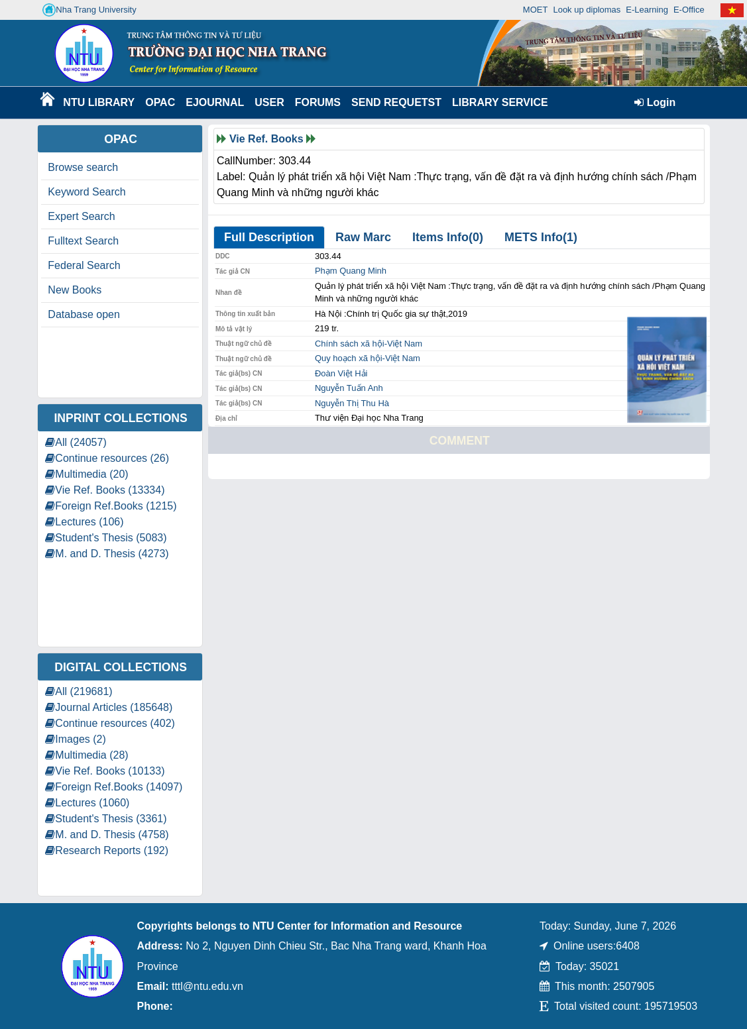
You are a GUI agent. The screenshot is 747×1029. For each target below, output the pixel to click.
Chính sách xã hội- (351, 344)
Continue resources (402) (110, 723)
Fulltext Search (83, 240)
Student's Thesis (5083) (105, 537)
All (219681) (78, 691)
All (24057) (75, 442)
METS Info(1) (540, 237)
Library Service (497, 102)
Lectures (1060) (87, 802)
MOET (535, 10)
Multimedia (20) (86, 474)
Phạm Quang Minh (350, 271)
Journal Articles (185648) (108, 707)
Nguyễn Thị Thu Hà (352, 403)
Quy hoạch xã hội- (350, 358)
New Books (74, 290)
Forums (318, 102)
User (269, 102)
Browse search (83, 167)
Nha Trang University (89, 10)
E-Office (689, 10)
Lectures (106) (84, 521)
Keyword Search (86, 191)
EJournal (215, 102)
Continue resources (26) (107, 458)
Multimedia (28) (86, 755)
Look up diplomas (586, 10)
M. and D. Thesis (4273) (106, 553)
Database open (84, 314)
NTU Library (97, 102)
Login (654, 102)
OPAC (160, 102)
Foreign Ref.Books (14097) (113, 786)
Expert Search (81, 216)
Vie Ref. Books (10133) (104, 771)
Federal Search (84, 265)
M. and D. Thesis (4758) (106, 834)
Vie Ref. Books (266, 138)
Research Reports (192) (106, 850)
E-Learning (647, 10)
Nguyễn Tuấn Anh (349, 388)
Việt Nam (404, 344)
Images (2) (75, 739)
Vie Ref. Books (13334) (104, 490)
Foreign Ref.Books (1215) (110, 506)
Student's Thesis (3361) (105, 818)
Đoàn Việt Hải (341, 373)
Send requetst (396, 102)
